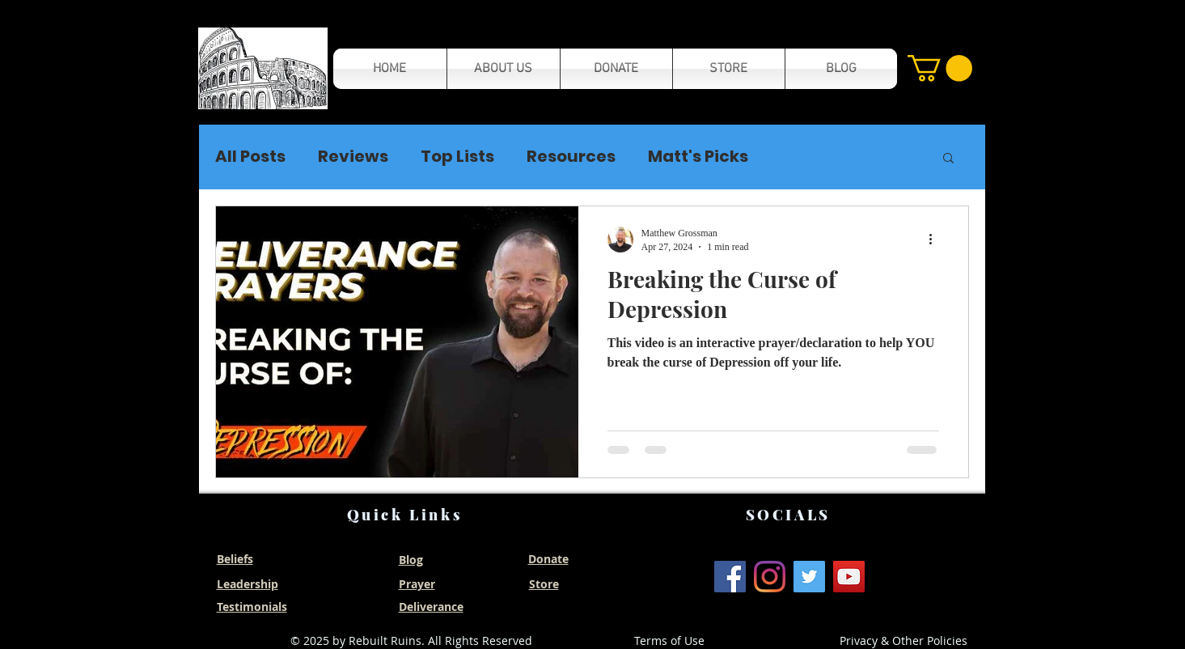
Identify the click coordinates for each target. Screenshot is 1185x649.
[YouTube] (849, 576)
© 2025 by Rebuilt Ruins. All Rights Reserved (411, 640)
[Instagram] (769, 576)
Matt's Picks (698, 156)
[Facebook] (730, 576)
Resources (571, 156)
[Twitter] (809, 576)
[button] (263, 68)
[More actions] (936, 239)
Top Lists (457, 156)
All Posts (250, 156)
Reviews (353, 156)
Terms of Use (669, 640)
